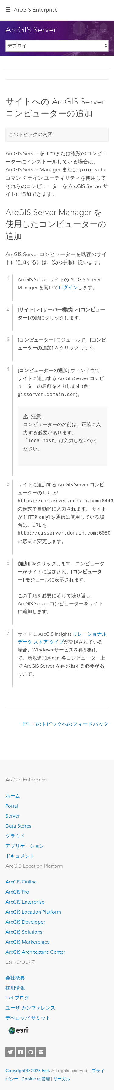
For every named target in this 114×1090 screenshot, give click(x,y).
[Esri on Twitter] (10, 1051)
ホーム (12, 795)
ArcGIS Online (21, 881)
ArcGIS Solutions (23, 931)
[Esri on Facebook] (20, 1051)
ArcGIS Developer (25, 921)
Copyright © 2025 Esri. (27, 1070)
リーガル (61, 1078)
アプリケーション (24, 845)
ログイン (68, 287)
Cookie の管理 (36, 1078)
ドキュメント (20, 855)
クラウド (15, 835)
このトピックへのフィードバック (70, 723)
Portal (11, 805)
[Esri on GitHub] (30, 1051)
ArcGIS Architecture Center (35, 951)
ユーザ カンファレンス (30, 1007)
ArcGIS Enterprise (36, 9)
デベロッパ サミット (27, 1017)
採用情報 (15, 987)
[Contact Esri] (41, 1051)
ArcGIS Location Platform (33, 911)
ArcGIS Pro (17, 891)
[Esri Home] (18, 1029)
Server (12, 815)
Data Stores (18, 825)
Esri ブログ (17, 997)
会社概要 (15, 977)
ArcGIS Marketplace (27, 941)
